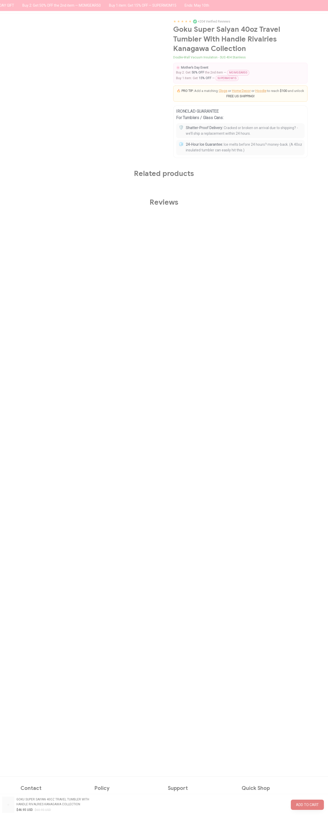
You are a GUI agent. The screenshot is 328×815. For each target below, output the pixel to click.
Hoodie (260, 167)
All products (44, 46)
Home (24, 46)
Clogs (223, 167)
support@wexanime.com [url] (48, 743)
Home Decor (241, 167)
